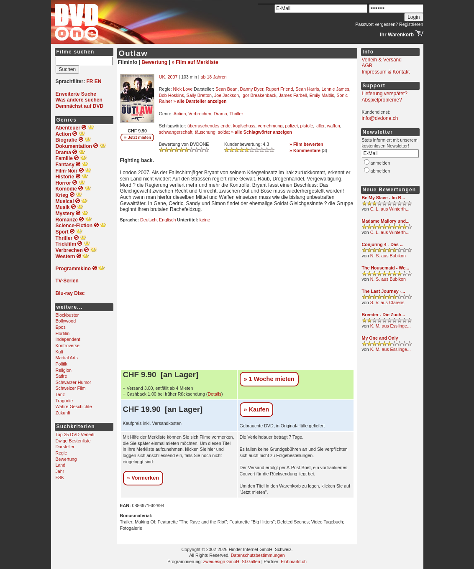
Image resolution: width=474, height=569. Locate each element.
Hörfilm (63, 333)
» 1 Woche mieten (269, 379)
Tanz (60, 394)
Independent (68, 339)
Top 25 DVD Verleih (75, 434)
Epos (61, 327)
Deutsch (148, 219)
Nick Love (183, 88)
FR (90, 81)
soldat (224, 132)
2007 (173, 76)
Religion (64, 370)
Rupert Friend (279, 88)
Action (180, 113)
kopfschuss (244, 125)
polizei (291, 125)
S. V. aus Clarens (387, 302)
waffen (333, 125)
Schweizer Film (71, 388)
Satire (61, 375)
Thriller (236, 113)
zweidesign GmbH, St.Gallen (231, 561)
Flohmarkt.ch (294, 561)
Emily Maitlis (321, 95)
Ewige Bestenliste (73, 440)
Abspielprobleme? (382, 100)
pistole (306, 125)
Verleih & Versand (382, 60)
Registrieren (411, 24)
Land (61, 464)
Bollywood (66, 320)
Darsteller (65, 446)
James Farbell (293, 95)
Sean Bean (226, 88)
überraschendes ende (209, 125)
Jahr (60, 471)
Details (214, 393)
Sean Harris (307, 88)
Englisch (167, 219)
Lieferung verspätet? (384, 94)
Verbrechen (199, 113)
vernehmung (270, 125)
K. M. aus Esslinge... (390, 325)
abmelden (380, 170)
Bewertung (66, 459)
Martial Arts (67, 357)
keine (205, 219)
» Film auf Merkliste (195, 62)
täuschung (205, 132)
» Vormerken (143, 478)
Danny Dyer (252, 88)
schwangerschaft (175, 132)
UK (162, 76)
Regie (61, 452)
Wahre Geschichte (74, 406)
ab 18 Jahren (214, 76)
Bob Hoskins (171, 95)
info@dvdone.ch (380, 118)
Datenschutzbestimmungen (258, 555)
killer (319, 125)
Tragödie (64, 400)
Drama (220, 113)
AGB (367, 66)
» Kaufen (256, 409)
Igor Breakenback (259, 95)
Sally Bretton (199, 95)
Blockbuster (67, 315)
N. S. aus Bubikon (388, 255)
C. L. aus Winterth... (390, 208)
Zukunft (63, 412)
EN (98, 81)
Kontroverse (67, 345)
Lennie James (335, 88)
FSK (60, 477)
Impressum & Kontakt (386, 72)
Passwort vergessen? (376, 24)
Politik (61, 363)
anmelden (380, 162)
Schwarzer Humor (73, 382)
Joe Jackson (226, 95)
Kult (59, 351)
